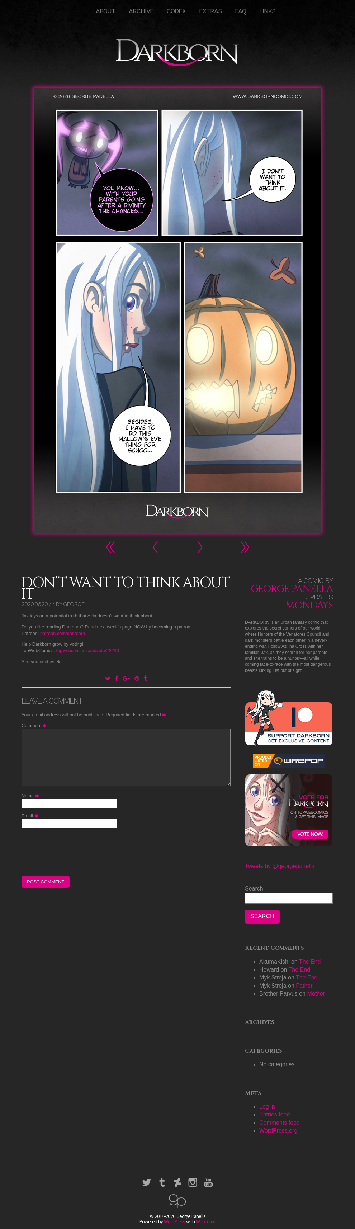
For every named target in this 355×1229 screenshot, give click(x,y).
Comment (35, 725)
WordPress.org (278, 1131)
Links (267, 11)
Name (31, 795)
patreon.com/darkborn (62, 633)
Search (254, 889)
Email (31, 815)
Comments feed (279, 1123)
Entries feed (274, 1114)
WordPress (174, 1221)
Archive (141, 11)
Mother (316, 994)
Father (304, 986)
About (105, 11)
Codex (176, 11)
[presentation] (76, 852)
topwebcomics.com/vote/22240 (87, 650)
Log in (267, 1107)
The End (310, 962)
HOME (82, 11)
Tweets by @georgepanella (279, 866)
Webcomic (206, 1221)
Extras (210, 11)
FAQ (240, 11)
